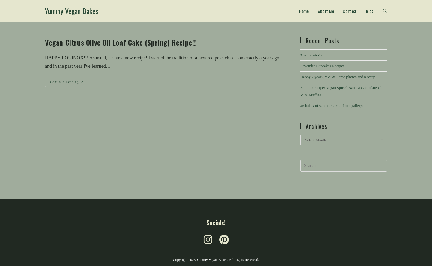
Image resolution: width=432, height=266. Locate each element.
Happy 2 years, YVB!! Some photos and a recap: (338, 77)
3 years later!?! (312, 55)
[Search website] (385, 11)
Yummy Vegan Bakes (71, 10)
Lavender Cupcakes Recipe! (322, 66)
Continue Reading (69, 80)
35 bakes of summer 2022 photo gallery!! (332, 105)
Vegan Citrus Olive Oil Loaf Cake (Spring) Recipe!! (120, 42)
